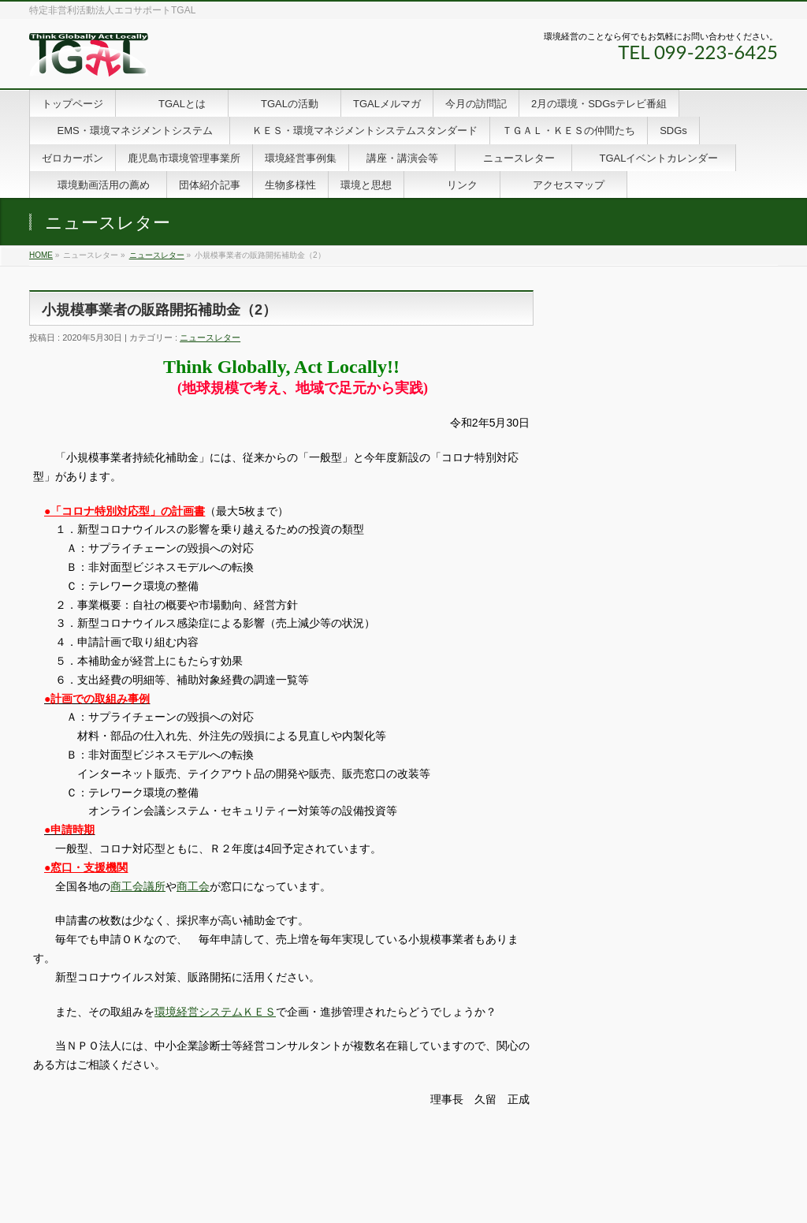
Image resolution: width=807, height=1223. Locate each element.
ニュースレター (156, 255)
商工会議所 (137, 886)
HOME (41, 255)
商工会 (193, 886)
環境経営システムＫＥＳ (215, 1011)
